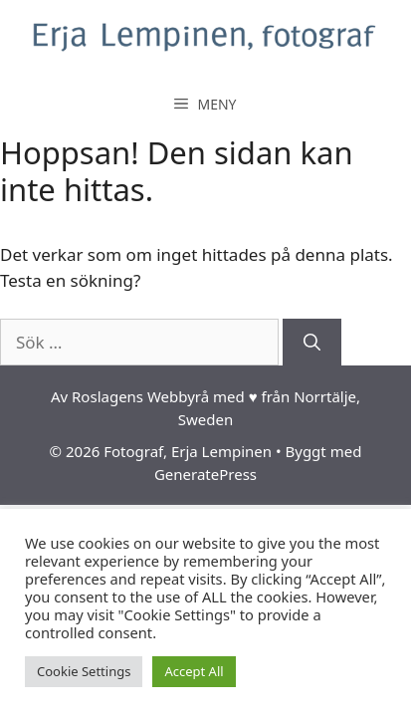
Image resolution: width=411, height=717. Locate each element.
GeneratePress (205, 474)
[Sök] (312, 342)
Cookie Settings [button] (83, 671)
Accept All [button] (193, 671)
